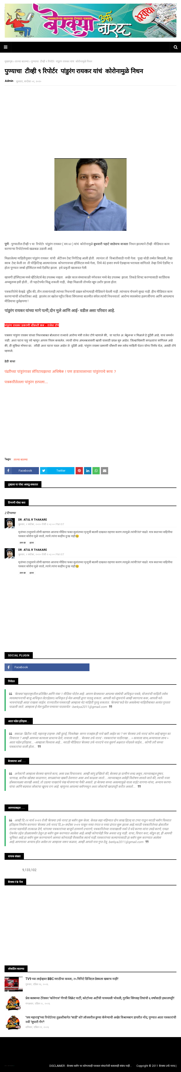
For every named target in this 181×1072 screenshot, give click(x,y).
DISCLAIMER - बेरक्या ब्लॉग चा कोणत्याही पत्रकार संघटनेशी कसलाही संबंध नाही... (90, 1065)
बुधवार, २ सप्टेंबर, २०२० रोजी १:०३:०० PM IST (41, 524)
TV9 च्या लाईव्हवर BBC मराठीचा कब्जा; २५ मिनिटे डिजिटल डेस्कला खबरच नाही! (71, 979)
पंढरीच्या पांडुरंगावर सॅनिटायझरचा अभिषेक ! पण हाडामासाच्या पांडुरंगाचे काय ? (60, 372)
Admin (9, 81)
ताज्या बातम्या (22, 61)
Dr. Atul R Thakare (32, 519)
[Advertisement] (90, 122)
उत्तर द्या (23, 542)
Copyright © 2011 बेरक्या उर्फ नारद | (156, 1065)
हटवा (32, 542)
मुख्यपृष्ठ (9, 61)
